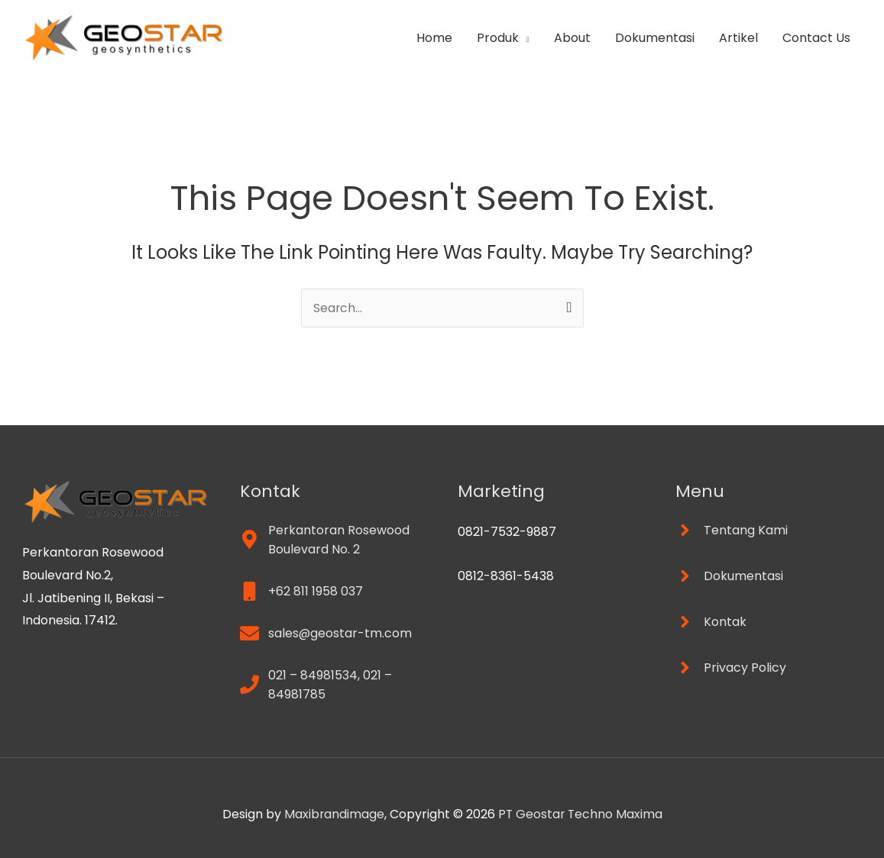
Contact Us (816, 38)
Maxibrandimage (333, 814)
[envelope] (326, 633)
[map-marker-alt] (333, 540)
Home (434, 38)
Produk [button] (498, 38)
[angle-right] (731, 530)
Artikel (738, 38)
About (572, 38)
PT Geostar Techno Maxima (580, 814)
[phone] (333, 685)
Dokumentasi (655, 38)
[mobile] (301, 591)
